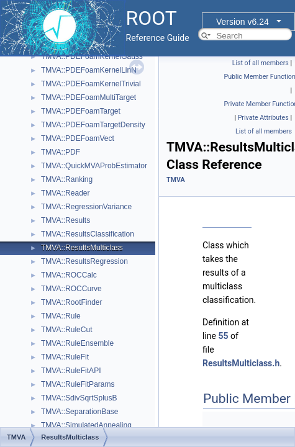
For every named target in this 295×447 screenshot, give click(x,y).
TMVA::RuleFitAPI (71, 370)
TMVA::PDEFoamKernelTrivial (91, 83)
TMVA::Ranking (67, 179)
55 (223, 336)
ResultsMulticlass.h (240, 363)
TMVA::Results (65, 220)
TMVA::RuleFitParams (77, 384)
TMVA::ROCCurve (71, 288)
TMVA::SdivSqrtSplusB (79, 398)
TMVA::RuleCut (66, 329)
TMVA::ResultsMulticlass (82, 247)
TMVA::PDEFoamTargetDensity (93, 124)
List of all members (260, 63)
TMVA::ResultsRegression (84, 261)
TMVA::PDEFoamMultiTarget (88, 97)
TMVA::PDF (60, 152)
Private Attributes (263, 118)
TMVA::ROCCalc (69, 275)
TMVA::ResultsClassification (87, 234)
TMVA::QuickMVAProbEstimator (94, 165)
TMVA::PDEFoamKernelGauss (92, 56)
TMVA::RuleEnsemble (77, 343)
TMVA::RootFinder (71, 302)
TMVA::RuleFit (65, 357)
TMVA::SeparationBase (80, 411)
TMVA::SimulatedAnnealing (86, 425)
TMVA (175, 180)
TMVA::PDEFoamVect (77, 138)
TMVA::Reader (65, 193)
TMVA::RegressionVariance (86, 206)
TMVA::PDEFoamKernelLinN (89, 70)
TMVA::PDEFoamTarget (80, 111)
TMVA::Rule (61, 316)
